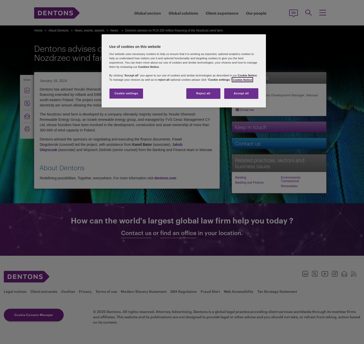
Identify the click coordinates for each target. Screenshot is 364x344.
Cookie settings (126, 93)
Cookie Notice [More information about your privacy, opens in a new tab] (242, 79)
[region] (184, 70)
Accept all (241, 93)
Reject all (203, 93)
